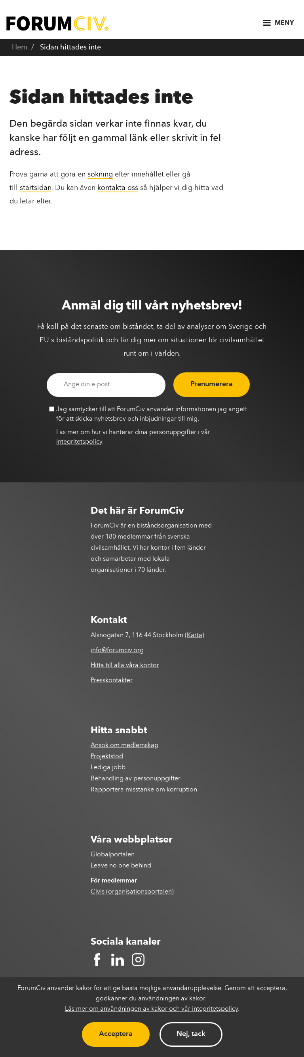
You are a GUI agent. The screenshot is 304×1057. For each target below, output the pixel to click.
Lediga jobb (108, 768)
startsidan (35, 188)
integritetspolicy (79, 442)
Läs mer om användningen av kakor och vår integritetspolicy (151, 1009)
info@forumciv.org (117, 650)
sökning (100, 174)
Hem (19, 47)
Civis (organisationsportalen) (132, 892)
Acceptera (116, 1034)
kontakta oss (117, 188)
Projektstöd (107, 756)
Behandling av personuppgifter (135, 779)
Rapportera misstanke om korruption (144, 790)
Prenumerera (211, 384)
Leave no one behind (121, 866)
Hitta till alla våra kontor (125, 665)
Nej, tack (191, 1034)
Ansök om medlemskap (124, 745)
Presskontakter (112, 680)
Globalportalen (113, 855)
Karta (194, 635)
